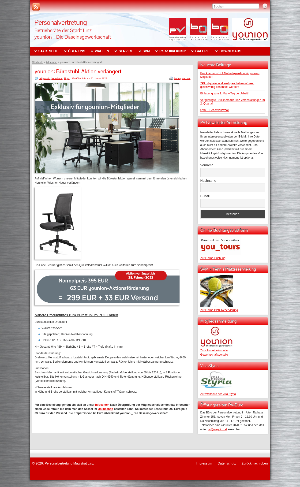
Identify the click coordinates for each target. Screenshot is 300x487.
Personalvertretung (60, 22)
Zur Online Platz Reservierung (219, 310)
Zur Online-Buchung (212, 258)
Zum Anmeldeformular (214, 350)
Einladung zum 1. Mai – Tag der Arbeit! (224, 93)
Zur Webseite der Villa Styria (218, 394)
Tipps (67, 78)
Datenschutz (227, 463)
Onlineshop (105, 409)
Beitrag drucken (182, 78)
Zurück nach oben (254, 463)
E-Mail (205, 196)
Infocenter (102, 404)
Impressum (204, 463)
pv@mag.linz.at (217, 429)
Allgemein (44, 78)
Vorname (207, 165)
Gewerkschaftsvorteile (214, 354)
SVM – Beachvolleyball (214, 110)
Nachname (208, 180)
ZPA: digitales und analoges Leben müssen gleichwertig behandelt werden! (227, 85)
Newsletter (56, 78)
